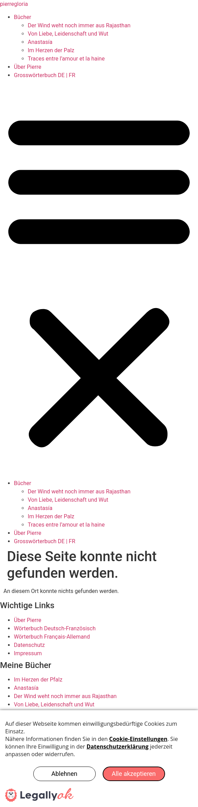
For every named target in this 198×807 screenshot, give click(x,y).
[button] (99, 279)
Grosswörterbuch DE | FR (44, 75)
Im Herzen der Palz (51, 50)
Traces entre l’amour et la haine (66, 58)
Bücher (22, 17)
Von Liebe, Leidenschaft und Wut (68, 33)
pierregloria (14, 4)
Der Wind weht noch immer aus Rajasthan (79, 25)
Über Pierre (27, 67)
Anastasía (40, 42)
